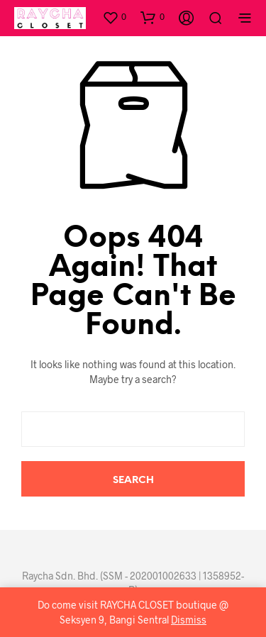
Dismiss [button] (188, 620)
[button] (114, 17)
